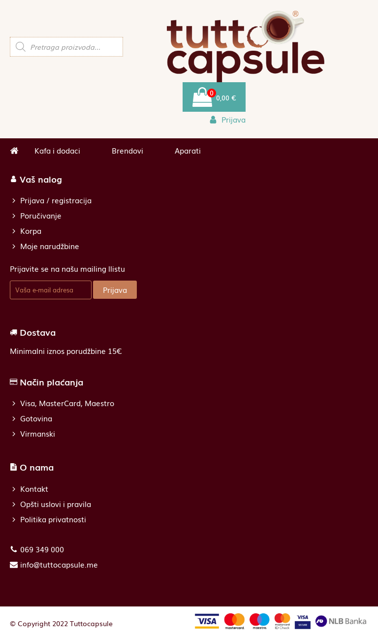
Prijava (115, 289)
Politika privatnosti (53, 519)
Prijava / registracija (56, 200)
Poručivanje (41, 215)
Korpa (30, 230)
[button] (227, 119)
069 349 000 (42, 549)
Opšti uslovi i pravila (55, 504)
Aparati (188, 150)
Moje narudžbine (49, 246)
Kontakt (34, 488)
